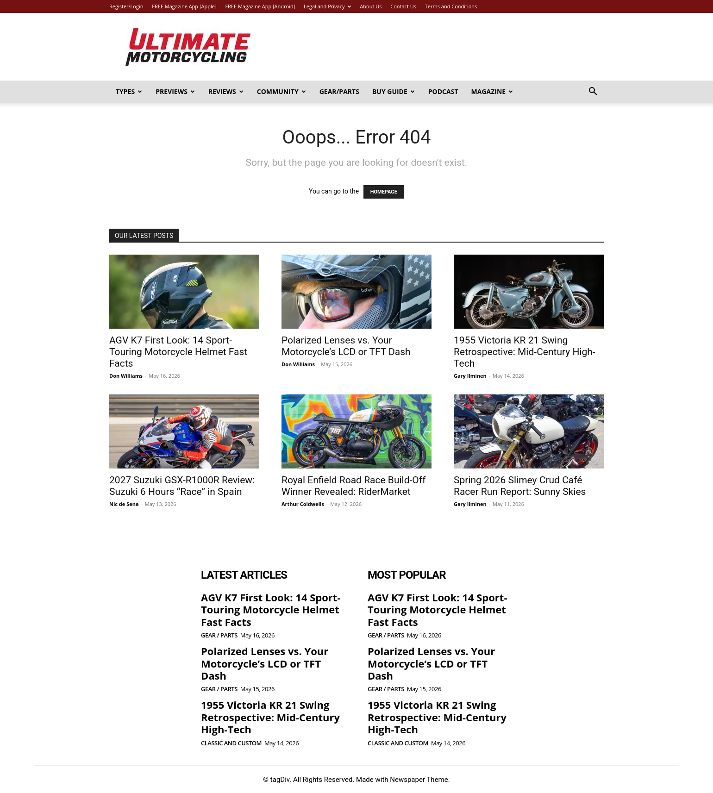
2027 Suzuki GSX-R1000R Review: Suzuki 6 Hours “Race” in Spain (182, 486)
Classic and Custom (231, 743)
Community (281, 91)
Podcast (443, 91)
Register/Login (126, 6)
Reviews (226, 91)
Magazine (492, 91)
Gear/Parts (339, 91)
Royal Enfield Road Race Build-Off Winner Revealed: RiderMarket (353, 486)
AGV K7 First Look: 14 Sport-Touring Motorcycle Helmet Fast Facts (178, 352)
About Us (371, 6)
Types (129, 91)
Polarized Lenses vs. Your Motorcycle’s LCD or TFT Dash (346, 346)
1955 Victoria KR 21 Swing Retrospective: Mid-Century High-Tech (524, 352)
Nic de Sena (124, 503)
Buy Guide (393, 91)
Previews (175, 91)
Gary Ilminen (470, 375)
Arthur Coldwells (302, 503)
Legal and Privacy (327, 6)
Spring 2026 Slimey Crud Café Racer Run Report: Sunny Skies (520, 486)
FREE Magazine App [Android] (260, 6)
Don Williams (126, 375)
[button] (593, 92)
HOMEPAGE (383, 192)
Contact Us (403, 6)
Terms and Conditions (451, 6)
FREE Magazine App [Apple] (184, 6)
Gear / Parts (219, 635)
